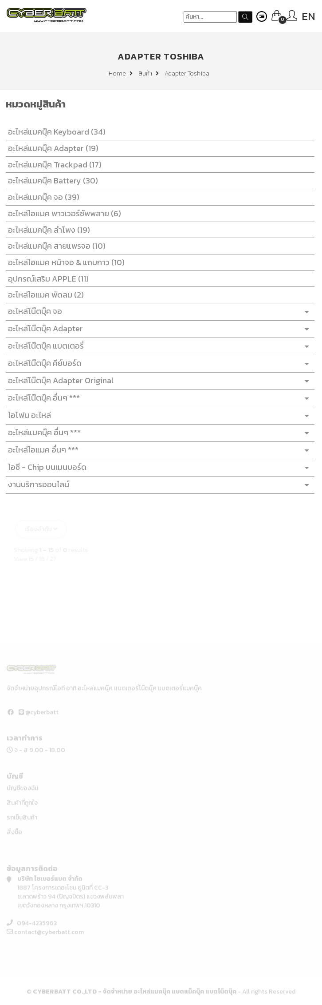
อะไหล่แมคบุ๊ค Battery (51, 181)
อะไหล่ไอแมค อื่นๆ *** (158, 450)
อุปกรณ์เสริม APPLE (46, 279)
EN (308, 16)
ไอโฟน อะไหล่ (158, 415)
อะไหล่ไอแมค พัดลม (44, 295)
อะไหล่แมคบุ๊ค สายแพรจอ (54, 246)
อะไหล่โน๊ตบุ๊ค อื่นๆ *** (158, 398)
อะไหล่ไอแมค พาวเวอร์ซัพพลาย (62, 213)
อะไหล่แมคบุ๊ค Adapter (51, 148)
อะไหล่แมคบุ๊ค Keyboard (54, 132)
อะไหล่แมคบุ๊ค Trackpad (52, 165)
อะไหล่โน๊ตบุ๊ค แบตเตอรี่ (158, 346)
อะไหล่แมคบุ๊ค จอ (41, 197)
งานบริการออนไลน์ (158, 484)
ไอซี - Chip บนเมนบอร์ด (158, 467)
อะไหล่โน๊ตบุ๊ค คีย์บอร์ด (158, 363)
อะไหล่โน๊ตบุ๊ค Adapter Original (158, 380)
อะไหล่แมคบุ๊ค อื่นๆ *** (158, 432)
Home (121, 73)
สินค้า (148, 73)
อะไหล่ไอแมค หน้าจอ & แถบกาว (64, 262)
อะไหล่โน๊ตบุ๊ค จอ (158, 311)
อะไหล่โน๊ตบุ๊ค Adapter (158, 328)
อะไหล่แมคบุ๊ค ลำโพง (47, 230)
